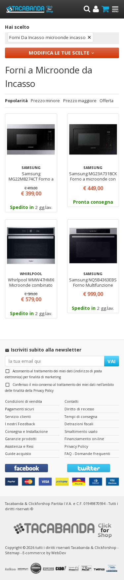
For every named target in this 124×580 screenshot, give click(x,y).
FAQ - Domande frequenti (87, 453)
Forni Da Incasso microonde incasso (47, 37)
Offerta (106, 101)
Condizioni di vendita (23, 401)
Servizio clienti (18, 416)
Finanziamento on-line (84, 438)
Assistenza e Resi (19, 446)
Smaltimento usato (81, 431)
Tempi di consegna (80, 416)
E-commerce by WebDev (44, 552)
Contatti (71, 401)
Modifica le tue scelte (59, 52)
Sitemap (12, 552)
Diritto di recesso (79, 408)
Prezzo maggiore (80, 101)
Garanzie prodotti (20, 438)
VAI (111, 361)
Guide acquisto (18, 453)
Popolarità (16, 101)
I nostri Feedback (20, 423)
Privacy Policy (43, 390)
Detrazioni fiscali (78, 423)
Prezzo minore (45, 101)
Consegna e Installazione (26, 431)
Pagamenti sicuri (19, 408)
